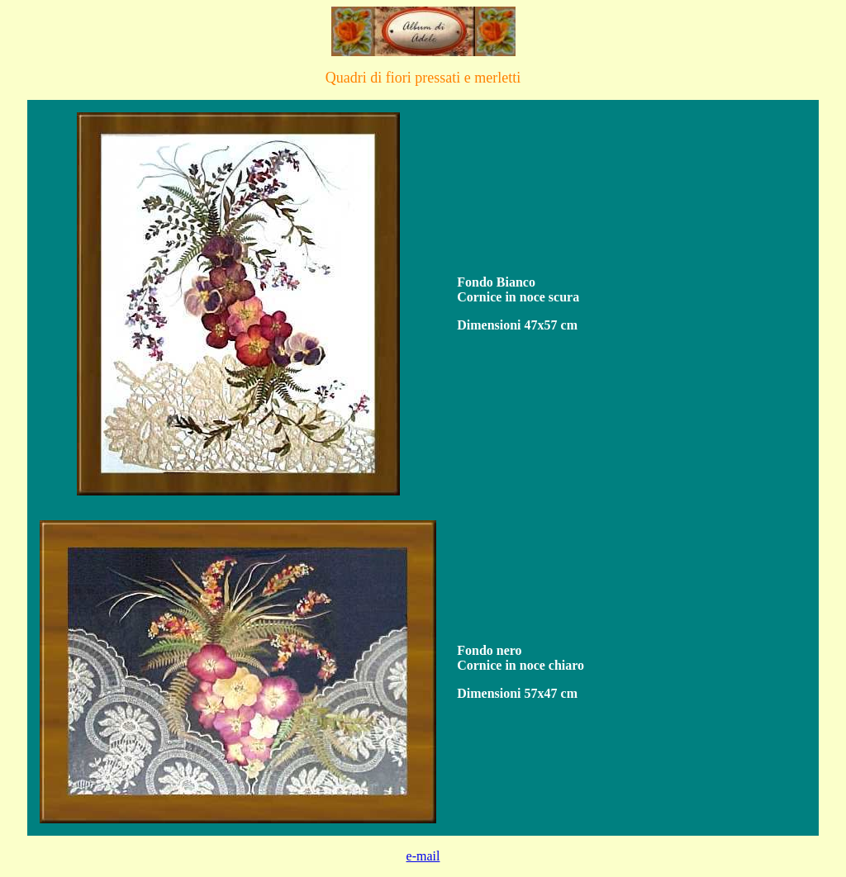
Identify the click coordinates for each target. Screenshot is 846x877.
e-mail (423, 856)
